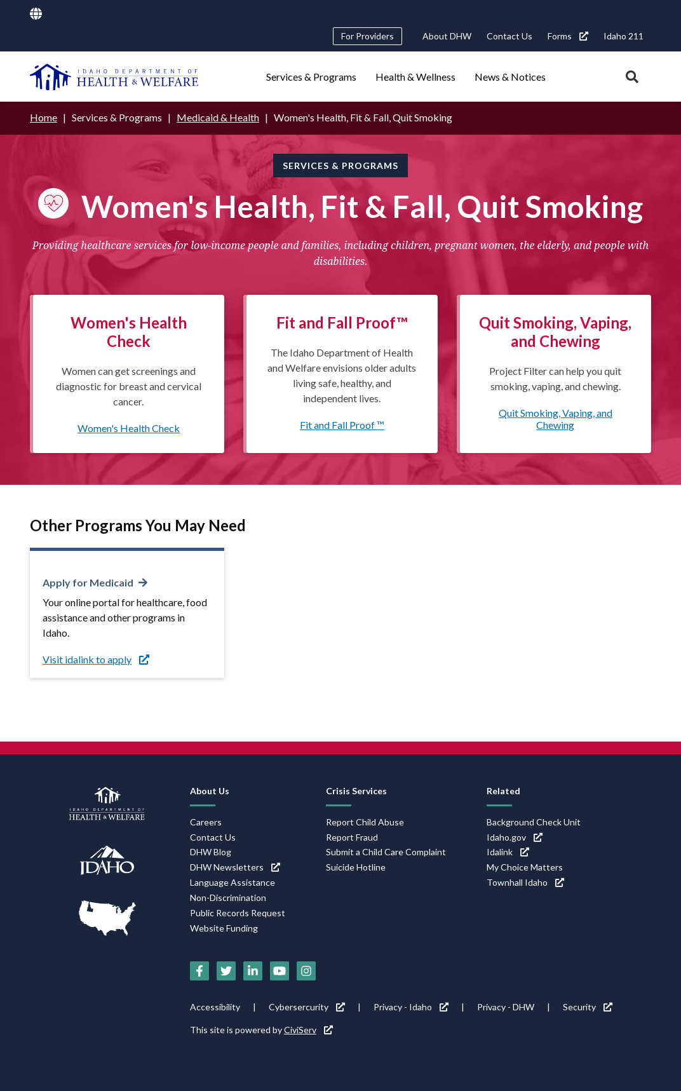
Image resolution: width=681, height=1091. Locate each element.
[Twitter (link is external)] (226, 970)
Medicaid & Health (218, 117)
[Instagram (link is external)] (306, 970)
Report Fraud (352, 837)
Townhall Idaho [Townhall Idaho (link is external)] (525, 882)
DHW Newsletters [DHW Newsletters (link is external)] (235, 867)
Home (43, 117)
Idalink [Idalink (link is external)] (508, 851)
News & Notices (510, 77)
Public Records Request (237, 912)
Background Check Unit (534, 822)
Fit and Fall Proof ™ (342, 425)
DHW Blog (210, 851)
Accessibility (215, 1006)
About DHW (446, 35)
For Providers (367, 35)
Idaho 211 (623, 35)
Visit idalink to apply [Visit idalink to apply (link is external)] (96, 659)
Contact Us (509, 35)
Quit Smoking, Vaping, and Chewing (555, 419)
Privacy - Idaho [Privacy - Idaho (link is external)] (411, 1006)
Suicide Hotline (356, 867)
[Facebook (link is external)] (199, 970)
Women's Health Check (129, 428)
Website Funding (224, 928)
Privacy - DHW (505, 1006)
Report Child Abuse (365, 822)
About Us (209, 790)
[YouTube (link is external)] (279, 970)
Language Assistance (232, 882)
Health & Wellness (415, 77)
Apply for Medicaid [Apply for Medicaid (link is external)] (88, 582)
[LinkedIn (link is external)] (252, 970)
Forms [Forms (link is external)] (568, 35)
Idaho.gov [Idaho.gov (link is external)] (515, 837)
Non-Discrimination (228, 897)
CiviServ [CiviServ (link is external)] (308, 1029)
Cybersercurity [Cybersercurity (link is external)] (307, 1006)
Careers (206, 822)
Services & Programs (311, 77)
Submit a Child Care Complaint (386, 851)
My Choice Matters (525, 867)
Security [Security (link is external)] (587, 1006)
